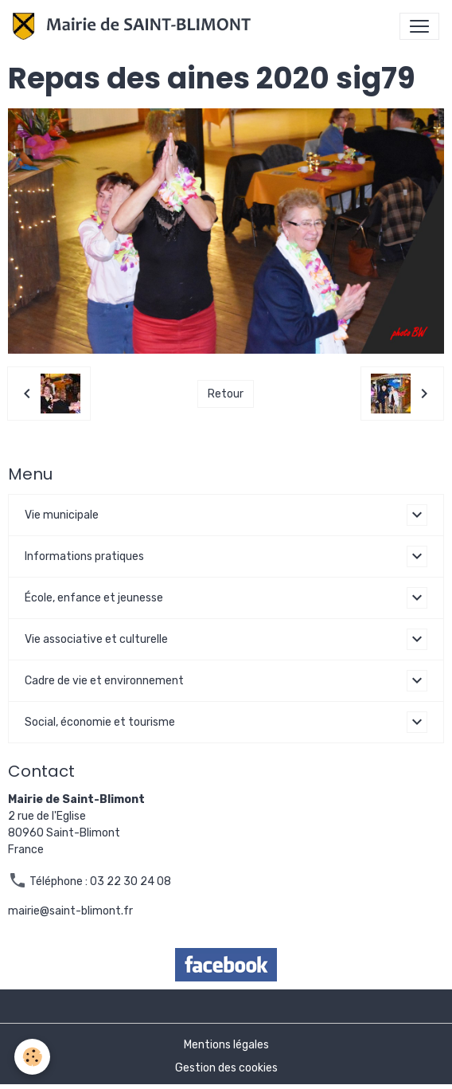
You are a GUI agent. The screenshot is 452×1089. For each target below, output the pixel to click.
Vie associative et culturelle (96, 639)
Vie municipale (62, 515)
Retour (226, 394)
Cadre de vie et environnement (104, 680)
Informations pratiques (84, 556)
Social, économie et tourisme (100, 722)
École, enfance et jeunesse (94, 598)
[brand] (135, 26)
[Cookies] (32, 1057)
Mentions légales (226, 1045)
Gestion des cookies (226, 1068)
